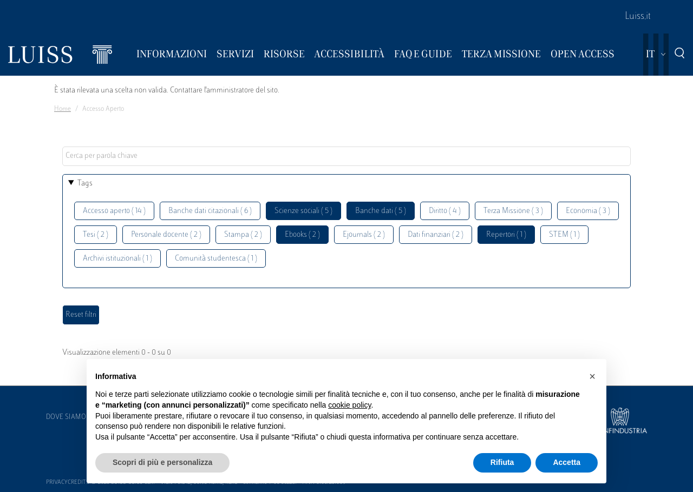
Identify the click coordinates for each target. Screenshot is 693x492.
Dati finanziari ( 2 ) (435, 235)
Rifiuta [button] (502, 462)
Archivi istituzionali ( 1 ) (117, 259)
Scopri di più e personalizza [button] (162, 462)
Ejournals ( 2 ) (364, 235)
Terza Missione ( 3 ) (513, 211)
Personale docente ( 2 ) (166, 235)
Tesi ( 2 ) (95, 235)
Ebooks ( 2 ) (302, 235)
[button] (592, 376)
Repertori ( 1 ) (506, 235)
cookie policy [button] (349, 405)
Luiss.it (638, 17)
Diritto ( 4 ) (445, 211)
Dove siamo (66, 417)
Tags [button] (85, 183)
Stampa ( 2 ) (243, 235)
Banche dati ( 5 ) (380, 211)
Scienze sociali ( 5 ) (303, 211)
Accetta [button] (566, 462)
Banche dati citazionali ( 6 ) (210, 211)
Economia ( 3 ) (588, 211)
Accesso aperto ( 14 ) (114, 211)
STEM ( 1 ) (564, 235)
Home (62, 109)
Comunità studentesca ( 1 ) (216, 259)
